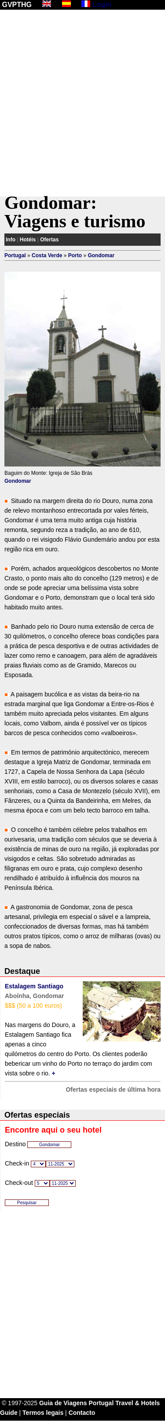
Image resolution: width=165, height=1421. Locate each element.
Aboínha (17, 995)
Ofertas (49, 240)
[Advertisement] (82, 103)
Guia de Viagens (63, 1402)
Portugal (15, 255)
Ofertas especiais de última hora (113, 1089)
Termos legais (42, 1412)
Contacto (82, 1412)
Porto (75, 255)
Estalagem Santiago (34, 986)
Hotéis (28, 240)
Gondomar (101, 255)
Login (102, 4)
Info (10, 240)
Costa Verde (47, 255)
